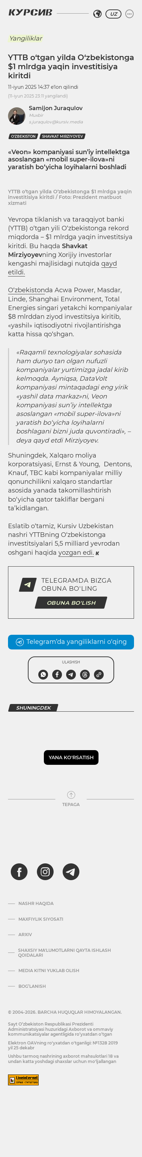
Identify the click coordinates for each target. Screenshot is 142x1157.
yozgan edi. (76, 552)
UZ (113, 14)
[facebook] (19, 871)
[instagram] (45, 871)
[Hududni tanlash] (97, 14)
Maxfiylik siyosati (40, 919)
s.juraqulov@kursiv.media (56, 121)
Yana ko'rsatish (71, 757)
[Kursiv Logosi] (30, 12)
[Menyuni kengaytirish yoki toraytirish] (129, 14)
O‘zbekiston (23, 136)
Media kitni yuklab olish (48, 970)
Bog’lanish (32, 986)
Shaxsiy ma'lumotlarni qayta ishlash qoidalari (64, 953)
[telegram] (71, 871)
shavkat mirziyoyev (62, 136)
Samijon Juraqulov (55, 108)
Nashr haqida (36, 903)
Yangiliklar (25, 38)
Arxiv (25, 934)
